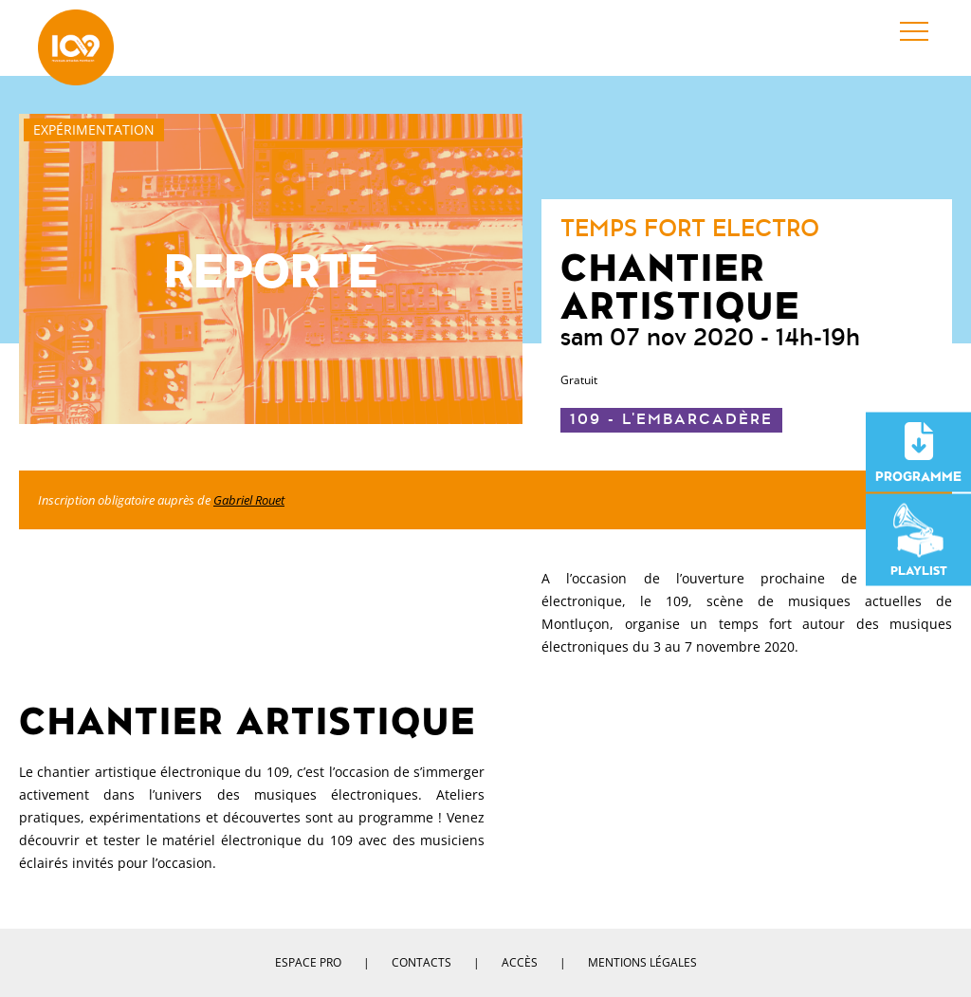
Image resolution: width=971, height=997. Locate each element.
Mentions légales (642, 962)
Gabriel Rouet (248, 499)
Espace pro (308, 962)
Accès (520, 962)
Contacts (421, 962)
